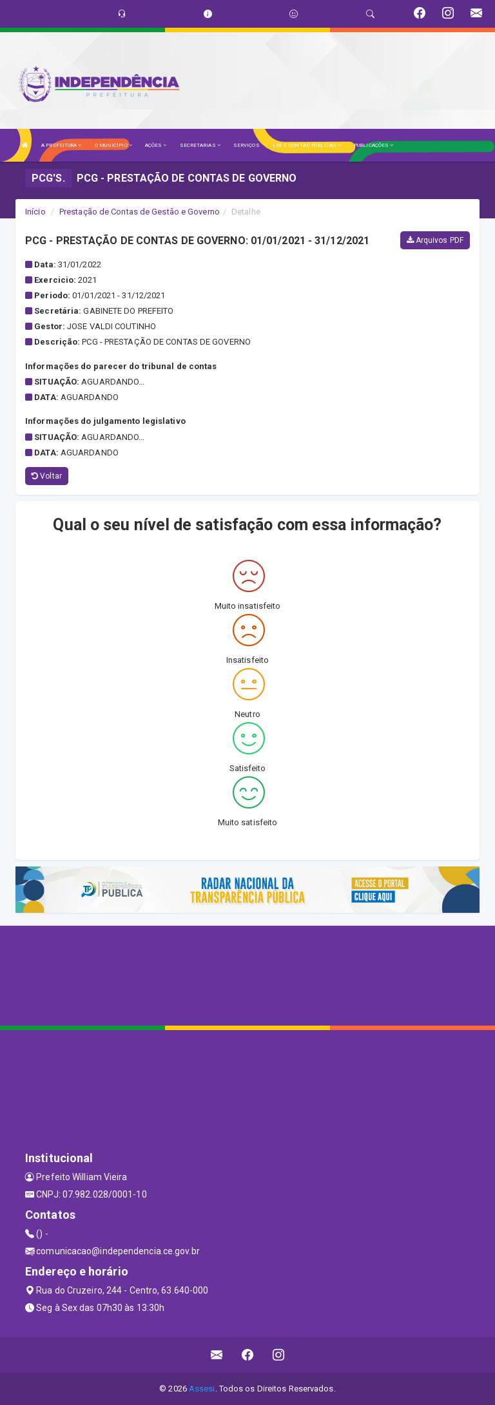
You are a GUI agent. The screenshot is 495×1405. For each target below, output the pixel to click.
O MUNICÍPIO (113, 145)
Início (35, 211)
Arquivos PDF (435, 240)
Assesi (202, 1388)
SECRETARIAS (200, 145)
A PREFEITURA (61, 145)
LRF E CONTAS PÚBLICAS (307, 145)
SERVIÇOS (246, 145)
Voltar (47, 476)
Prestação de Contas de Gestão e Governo (139, 211)
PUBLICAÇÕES (373, 145)
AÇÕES (156, 145)
